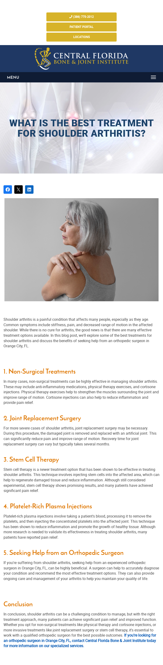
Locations (81, 37)
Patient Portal (81, 27)
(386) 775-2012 (81, 17)
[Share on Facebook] (8, 189)
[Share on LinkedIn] (29, 189)
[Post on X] (18, 189)
